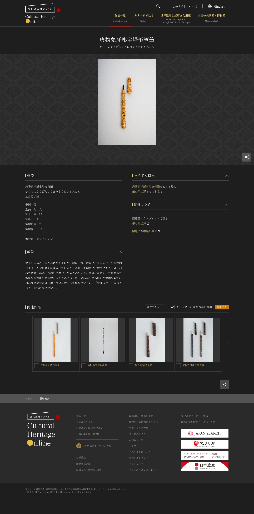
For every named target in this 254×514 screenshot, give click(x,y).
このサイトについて (184, 6)
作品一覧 (120, 18)
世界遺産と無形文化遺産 (175, 18)
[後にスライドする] (225, 344)
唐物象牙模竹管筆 (50, 365)
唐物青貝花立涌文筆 (193, 365)
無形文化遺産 (83, 463)
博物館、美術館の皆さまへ (143, 422)
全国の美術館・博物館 (211, 18)
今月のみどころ (137, 434)
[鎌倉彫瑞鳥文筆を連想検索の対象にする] (131, 366)
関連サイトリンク (138, 458)
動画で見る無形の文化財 (89, 469)
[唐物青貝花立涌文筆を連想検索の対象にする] (178, 366)
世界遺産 (81, 457)
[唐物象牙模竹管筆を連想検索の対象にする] (36, 365)
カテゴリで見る (143, 18)
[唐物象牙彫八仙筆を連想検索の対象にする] (83, 366)
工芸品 (29, 196)
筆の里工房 (139, 191)
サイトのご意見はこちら (142, 470)
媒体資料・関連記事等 (141, 416)
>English (216, 6)
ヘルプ (132, 446)
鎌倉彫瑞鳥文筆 (143, 365)
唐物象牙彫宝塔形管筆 (146, 186)
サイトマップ (136, 464)
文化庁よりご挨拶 (138, 428)
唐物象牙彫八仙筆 (97, 365)
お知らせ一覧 (136, 440)
